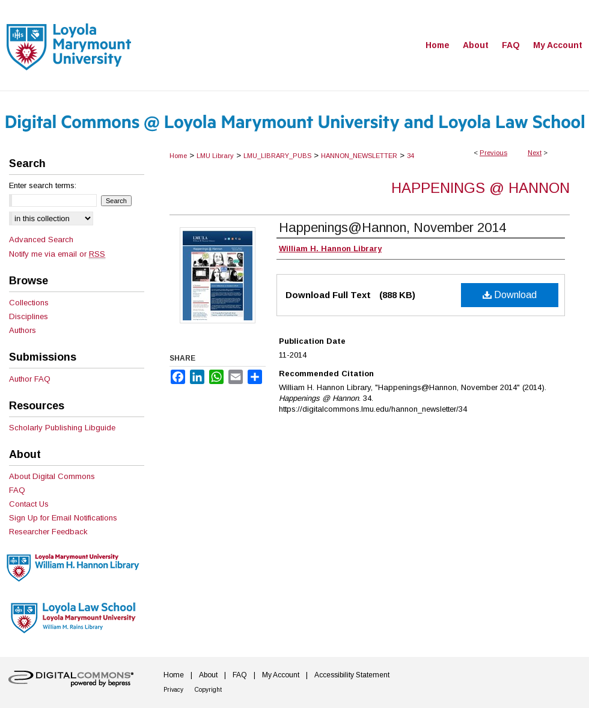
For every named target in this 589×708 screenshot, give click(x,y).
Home (178, 155)
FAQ (17, 490)
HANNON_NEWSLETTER (359, 155)
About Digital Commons (52, 476)
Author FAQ (29, 378)
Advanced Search (41, 239)
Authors (22, 330)
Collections (29, 302)
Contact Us (29, 503)
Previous (493, 152)
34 (410, 155)
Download (510, 295)
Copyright (208, 689)
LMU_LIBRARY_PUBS (277, 155)
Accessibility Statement (351, 675)
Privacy (173, 689)
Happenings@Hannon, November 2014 (392, 227)
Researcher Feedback (48, 531)
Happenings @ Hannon (480, 188)
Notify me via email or (57, 253)
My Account (280, 675)
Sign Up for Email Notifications (63, 517)
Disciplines (28, 316)
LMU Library (215, 155)
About (208, 675)
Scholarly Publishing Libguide (62, 427)
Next (535, 152)
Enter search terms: (42, 185)
